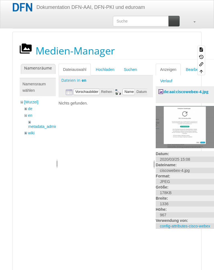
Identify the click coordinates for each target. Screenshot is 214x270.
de (30, 108)
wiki (31, 133)
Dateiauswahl (74, 69)
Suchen (130, 69)
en (30, 115)
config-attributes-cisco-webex (185, 226)
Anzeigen (168, 69)
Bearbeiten (195, 69)
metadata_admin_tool (47, 126)
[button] (192, 21)
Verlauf (166, 81)
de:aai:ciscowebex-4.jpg (185, 91)
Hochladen (105, 69)
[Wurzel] (31, 102)
